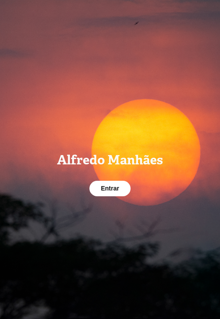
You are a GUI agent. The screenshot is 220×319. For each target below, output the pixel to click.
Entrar (110, 188)
